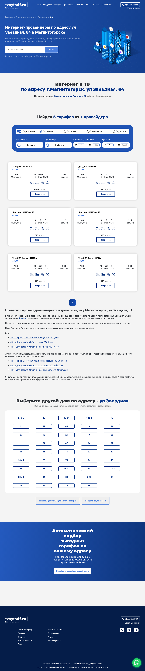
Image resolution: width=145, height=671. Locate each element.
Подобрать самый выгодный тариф (72, 571)
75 (66, 460)
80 (66, 477)
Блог (20, 644)
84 (89, 460)
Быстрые (71, 131)
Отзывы (96, 5)
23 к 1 (21, 460)
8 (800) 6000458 (131, 5)
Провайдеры (68, 5)
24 (66, 435)
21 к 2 (21, 418)
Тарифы (57, 5)
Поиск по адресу (44, 5)
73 (112, 418)
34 (44, 477)
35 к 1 (66, 418)
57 (44, 426)
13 (112, 477)
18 (44, 435)
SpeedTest (107, 5)
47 (66, 443)
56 (21, 485)
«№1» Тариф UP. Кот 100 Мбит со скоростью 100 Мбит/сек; (38, 361)
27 (112, 443)
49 (112, 451)
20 (66, 485)
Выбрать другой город (95, 501)
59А (89, 477)
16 (89, 426)
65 (21, 468)
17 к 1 (112, 468)
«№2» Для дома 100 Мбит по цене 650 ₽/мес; (32, 342)
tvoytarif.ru (15, 4)
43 (112, 460)
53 (21, 435)
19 (21, 451)
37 (44, 485)
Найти (51, 49)
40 (44, 418)
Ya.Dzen (136, 630)
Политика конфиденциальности (88, 664)
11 (112, 426)
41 (44, 468)
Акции (88, 5)
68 (89, 468)
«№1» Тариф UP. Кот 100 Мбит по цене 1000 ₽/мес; (34, 337)
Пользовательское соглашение (56, 664)
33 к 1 (21, 477)
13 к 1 (66, 468)
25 (112, 435)
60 (89, 485)
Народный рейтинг (56, 630)
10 (89, 435)
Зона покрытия (54, 641)
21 (44, 451)
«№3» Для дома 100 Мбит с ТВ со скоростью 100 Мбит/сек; (39, 370)
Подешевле (96, 131)
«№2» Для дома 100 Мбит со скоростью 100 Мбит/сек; (36, 365)
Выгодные (48, 131)
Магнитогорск (12, 8)
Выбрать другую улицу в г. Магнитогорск (57, 501)
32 (89, 451)
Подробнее (39, 194)
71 (44, 443)
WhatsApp (122, 630)
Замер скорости (25, 641)
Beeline (22, 318)
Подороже (121, 131)
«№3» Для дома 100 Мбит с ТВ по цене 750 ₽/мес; (34, 347)
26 (44, 460)
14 (66, 451)
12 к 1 (89, 418)
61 (21, 426)
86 (89, 443)
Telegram (129, 630)
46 (66, 426)
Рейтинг (80, 5)
